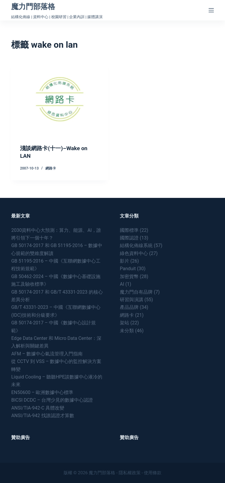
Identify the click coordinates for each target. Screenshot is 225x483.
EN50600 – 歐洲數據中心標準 (42, 392)
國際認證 (129, 237)
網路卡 (50, 168)
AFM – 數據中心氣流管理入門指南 (47, 353)
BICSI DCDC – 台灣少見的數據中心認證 (52, 399)
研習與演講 (131, 299)
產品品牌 (129, 307)
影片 (124, 260)
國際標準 (129, 230)
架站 (124, 322)
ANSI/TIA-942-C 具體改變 (37, 407)
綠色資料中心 (134, 253)
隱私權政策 (130, 472)
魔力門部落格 (33, 6)
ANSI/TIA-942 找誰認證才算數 (42, 415)
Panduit (128, 268)
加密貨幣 (129, 276)
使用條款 (152, 472)
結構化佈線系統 (136, 245)
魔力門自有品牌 (136, 291)
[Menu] (211, 10)
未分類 (127, 330)
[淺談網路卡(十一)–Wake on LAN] (59, 99)
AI (122, 284)
